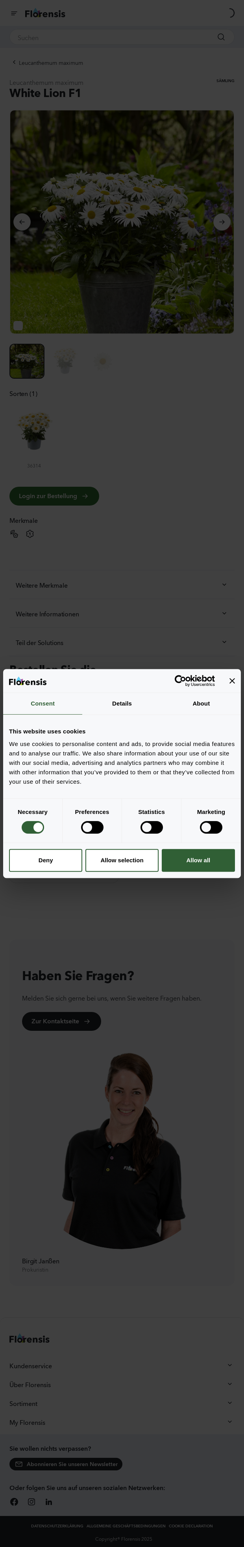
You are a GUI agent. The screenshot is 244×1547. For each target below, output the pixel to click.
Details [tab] (122, 703)
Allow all (198, 860)
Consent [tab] (43, 703)
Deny (46, 860)
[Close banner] (232, 681)
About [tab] (201, 703)
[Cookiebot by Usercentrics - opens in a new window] (180, 681)
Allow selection (121, 860)
